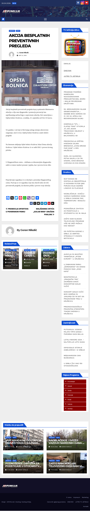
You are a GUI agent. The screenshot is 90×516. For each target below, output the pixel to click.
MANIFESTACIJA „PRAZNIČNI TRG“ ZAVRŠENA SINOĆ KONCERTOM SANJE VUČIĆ (72, 281)
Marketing (85, 497)
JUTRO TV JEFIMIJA (72, 76)
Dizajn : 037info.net (8, 502)
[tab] (75, 381)
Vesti (18, 30)
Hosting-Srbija (26, 502)
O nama (68, 497)
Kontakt (85, 506)
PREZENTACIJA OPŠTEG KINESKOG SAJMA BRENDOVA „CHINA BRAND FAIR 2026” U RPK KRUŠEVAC (75, 145)
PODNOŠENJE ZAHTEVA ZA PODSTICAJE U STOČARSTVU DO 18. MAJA (75, 211)
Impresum (76, 497)
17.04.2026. (11, 470)
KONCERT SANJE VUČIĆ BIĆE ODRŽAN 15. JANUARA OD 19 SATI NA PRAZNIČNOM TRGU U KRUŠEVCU (74, 296)
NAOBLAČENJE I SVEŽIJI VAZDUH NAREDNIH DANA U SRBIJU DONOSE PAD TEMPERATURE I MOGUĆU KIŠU (74, 198)
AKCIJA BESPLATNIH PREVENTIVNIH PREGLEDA (29, 40)
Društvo (12, 30)
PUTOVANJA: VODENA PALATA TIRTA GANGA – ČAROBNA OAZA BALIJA (73, 331)
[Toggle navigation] (45, 19)
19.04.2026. (11, 446)
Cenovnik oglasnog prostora (56, 502)
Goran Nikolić (24, 53)
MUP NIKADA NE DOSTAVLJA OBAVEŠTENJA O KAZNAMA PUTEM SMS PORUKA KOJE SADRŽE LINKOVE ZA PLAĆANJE (75, 183)
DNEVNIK (67, 71)
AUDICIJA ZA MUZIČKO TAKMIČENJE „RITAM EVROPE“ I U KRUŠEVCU (74, 256)
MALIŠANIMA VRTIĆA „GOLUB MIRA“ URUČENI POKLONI (43, 212)
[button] (87, 19)
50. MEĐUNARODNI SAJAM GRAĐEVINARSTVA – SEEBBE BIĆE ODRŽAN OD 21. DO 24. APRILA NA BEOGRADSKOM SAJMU (75, 113)
